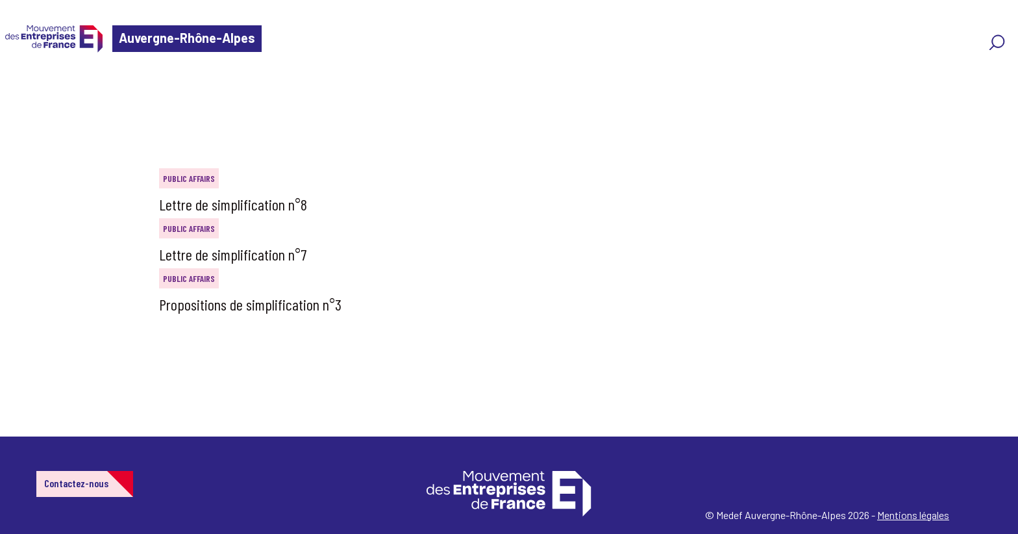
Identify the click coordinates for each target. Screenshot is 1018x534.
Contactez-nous (76, 483)
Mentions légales (913, 515)
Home (28, 87)
